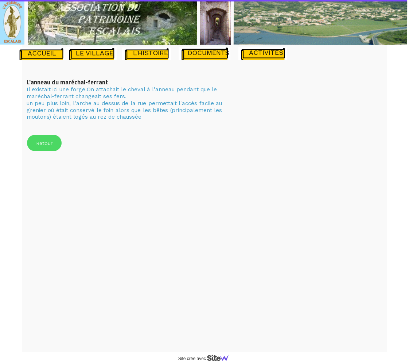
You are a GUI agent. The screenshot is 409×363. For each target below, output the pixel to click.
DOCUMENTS (208, 52)
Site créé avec (206, 358)
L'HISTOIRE (150, 53)
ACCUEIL (42, 53)
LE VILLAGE (94, 53)
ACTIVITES (266, 52)
